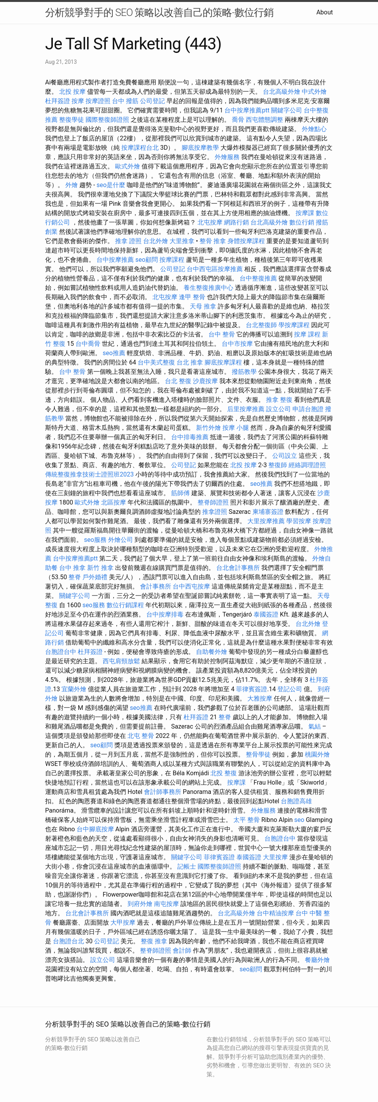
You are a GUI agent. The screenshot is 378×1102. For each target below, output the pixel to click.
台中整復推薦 (258, 278)
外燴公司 (120, 539)
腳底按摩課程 (223, 362)
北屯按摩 (210, 222)
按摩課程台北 (140, 147)
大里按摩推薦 (266, 521)
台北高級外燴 (281, 91)
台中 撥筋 (125, 101)
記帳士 (186, 866)
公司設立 (284, 455)
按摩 (78, 101)
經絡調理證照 (307, 465)
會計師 (182, 950)
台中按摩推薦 (115, 259)
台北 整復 (178, 381)
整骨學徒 (258, 754)
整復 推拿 (154, 941)
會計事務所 (155, 586)
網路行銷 (236, 222)
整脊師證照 (213, 502)
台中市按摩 (237, 343)
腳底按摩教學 (200, 147)
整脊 (74, 577)
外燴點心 (314, 129)
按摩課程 (171, 259)
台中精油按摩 (275, 913)
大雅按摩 (259, 698)
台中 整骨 (221, 334)
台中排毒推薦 (189, 437)
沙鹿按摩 (205, 381)
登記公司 (289, 689)
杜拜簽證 (57, 101)
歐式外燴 (127, 166)
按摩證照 (98, 101)
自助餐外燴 (211, 651)
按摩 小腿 (235, 427)
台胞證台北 (68, 941)
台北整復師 (261, 325)
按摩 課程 (307, 334)
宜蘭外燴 (73, 689)
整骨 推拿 (213, 241)
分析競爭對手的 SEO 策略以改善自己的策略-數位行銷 (159, 12)
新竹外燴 (208, 427)
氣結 (314, 726)
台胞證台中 (60, 651)
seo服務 (95, 539)
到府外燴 (140, 904)
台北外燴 (155, 241)
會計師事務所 (162, 791)
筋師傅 (180, 493)
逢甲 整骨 (192, 297)
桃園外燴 (317, 754)
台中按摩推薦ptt (246, 110)
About (324, 12)
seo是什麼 (110, 185)
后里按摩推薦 (245, 409)
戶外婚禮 (94, 577)
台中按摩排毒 (165, 614)
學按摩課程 (294, 325)
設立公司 (278, 409)
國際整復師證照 (107, 119)
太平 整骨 (246, 819)
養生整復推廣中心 (208, 287)
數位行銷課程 (125, 605)
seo (299, 819)
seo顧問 (146, 259)
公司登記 (152, 101)
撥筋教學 (244, 371)
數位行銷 (301, 222)
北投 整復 (223, 773)
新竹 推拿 (100, 567)
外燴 (71, 185)
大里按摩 (275, 857)
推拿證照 (214, 511)
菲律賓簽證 (251, 689)
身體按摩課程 (246, 241)
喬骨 (238, 119)
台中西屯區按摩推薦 (215, 269)
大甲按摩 (122, 922)
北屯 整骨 (141, 735)
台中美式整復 (156, 362)
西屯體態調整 (264, 119)
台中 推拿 (72, 567)
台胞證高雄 (296, 801)
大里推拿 (182, 241)
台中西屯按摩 (191, 586)
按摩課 (305, 213)
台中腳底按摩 (95, 829)
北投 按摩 (72, 91)
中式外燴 (314, 91)
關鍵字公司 (286, 110)
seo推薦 (114, 353)
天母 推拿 (203, 306)
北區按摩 (113, 502)
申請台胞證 (308, 409)
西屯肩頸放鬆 (121, 661)
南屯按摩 (166, 904)
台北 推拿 (190, 362)
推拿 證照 (128, 241)
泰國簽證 (266, 614)
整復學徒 (71, 119)
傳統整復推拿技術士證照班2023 (89, 474)
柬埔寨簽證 (268, 511)
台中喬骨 (87, 343)
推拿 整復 (279, 399)
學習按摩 (298, 521)
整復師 (277, 465)
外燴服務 (227, 157)
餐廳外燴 (317, 960)
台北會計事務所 (238, 567)
